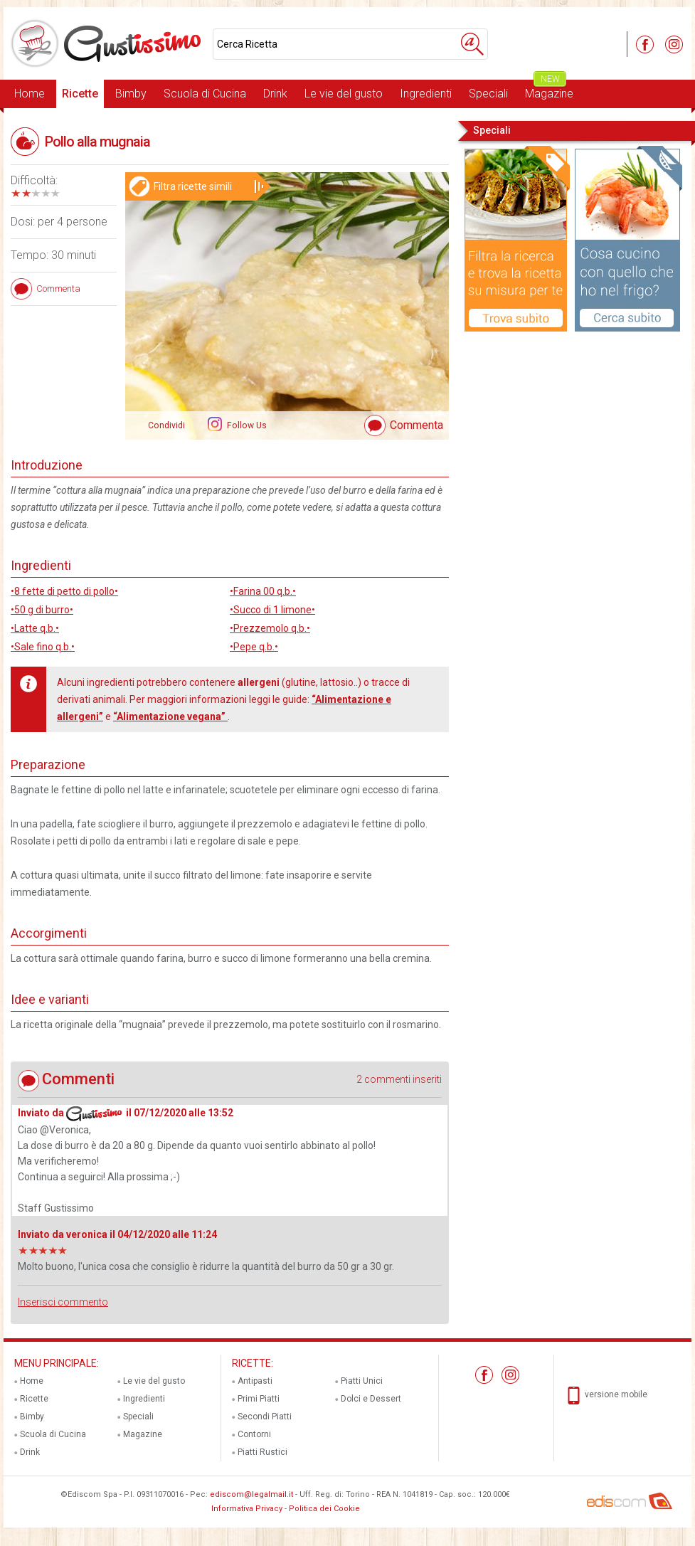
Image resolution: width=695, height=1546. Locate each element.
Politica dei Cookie (324, 1508)
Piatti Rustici (262, 1452)
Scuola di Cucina (205, 93)
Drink (275, 93)
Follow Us (246, 425)
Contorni (254, 1434)
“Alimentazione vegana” (170, 716)
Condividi (166, 425)
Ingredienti (426, 93)
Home (29, 93)
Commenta (416, 425)
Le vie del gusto (343, 93)
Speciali (488, 93)
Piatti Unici (362, 1381)
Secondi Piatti (265, 1416)
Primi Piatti (259, 1399)
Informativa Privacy (246, 1508)
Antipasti (255, 1381)
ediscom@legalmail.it (251, 1494)
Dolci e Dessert (371, 1399)
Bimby (131, 93)
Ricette (80, 93)
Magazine (549, 90)
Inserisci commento (63, 1302)
